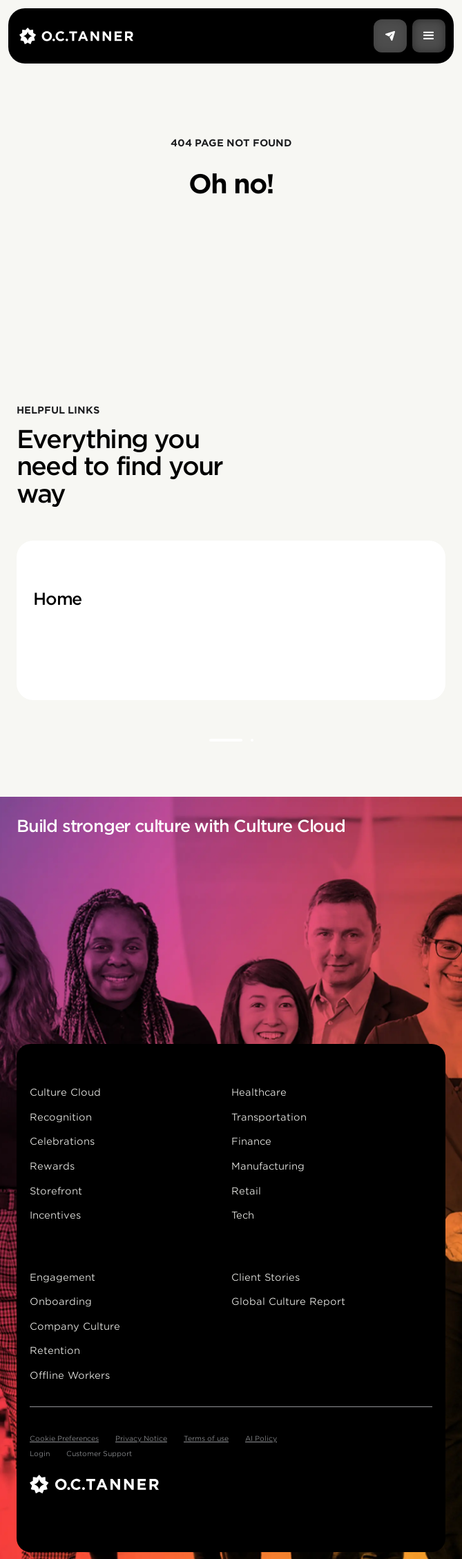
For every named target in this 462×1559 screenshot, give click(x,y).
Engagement (62, 1277)
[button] (428, 35)
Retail (246, 1191)
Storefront (56, 1191)
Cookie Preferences (64, 1438)
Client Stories (265, 1277)
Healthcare (259, 1092)
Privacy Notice (141, 1438)
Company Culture (75, 1326)
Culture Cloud (65, 1092)
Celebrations (62, 1141)
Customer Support (99, 1453)
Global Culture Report (288, 1301)
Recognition (61, 1117)
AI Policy (261, 1438)
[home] (196, 36)
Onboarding (61, 1301)
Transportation (269, 1117)
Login (40, 1453)
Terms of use (206, 1438)
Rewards (52, 1166)
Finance (251, 1141)
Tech (242, 1215)
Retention (55, 1350)
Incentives (55, 1215)
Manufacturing (268, 1166)
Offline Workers (70, 1375)
